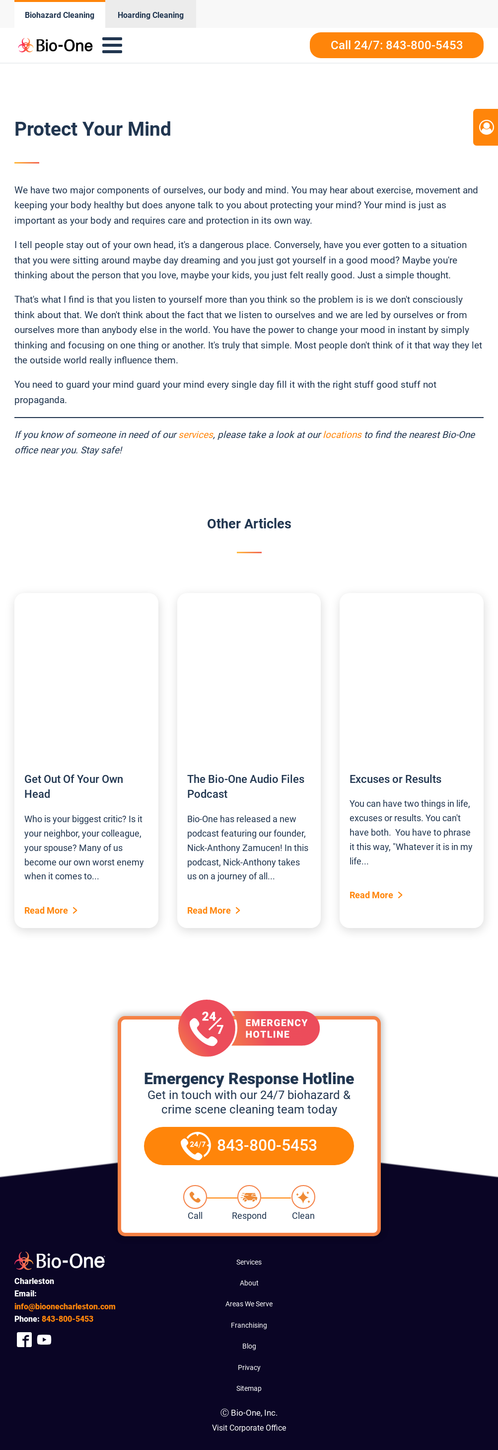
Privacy (249, 1367)
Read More (46, 910)
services (195, 434)
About (249, 1283)
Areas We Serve (249, 1304)
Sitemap (249, 1388)
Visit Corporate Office (249, 1428)
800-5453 (67, 1319)
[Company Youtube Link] (44, 1340)
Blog (249, 1346)
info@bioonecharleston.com (65, 1306)
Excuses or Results (395, 779)
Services (249, 1262)
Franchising (249, 1325)
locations (342, 434)
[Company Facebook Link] (24, 1340)
